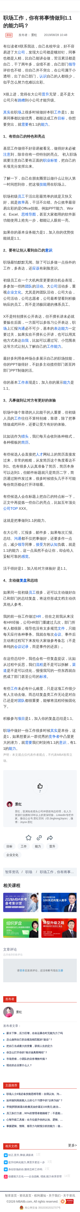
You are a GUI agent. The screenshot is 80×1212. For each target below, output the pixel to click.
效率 (21, 202)
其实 (6, 112)
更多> (72, 1145)
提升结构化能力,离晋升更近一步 (27, 1162)
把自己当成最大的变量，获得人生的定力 (29, 1046)
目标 (61, 118)
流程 (39, 665)
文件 (61, 628)
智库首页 (11, 1195)
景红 (34, 35)
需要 (25, 124)
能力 (44, 124)
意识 (48, 250)
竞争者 (54, 737)
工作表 (23, 382)
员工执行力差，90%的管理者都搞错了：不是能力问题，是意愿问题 (34, 1113)
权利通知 (40, 1195)
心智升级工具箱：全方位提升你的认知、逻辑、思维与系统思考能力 (34, 1119)
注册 (60, 970)
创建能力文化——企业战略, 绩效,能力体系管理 (35, 1176)
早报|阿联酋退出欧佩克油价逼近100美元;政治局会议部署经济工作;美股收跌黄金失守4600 (34, 1106)
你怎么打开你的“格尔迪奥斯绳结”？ (26, 1052)
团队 (28, 286)
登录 (22, 970)
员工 (21, 196)
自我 (25, 340)
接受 (39, 545)
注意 (6, 154)
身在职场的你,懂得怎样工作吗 (26, 1169)
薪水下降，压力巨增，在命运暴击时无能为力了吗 (34, 1033)
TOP (14, 509)
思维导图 (28, 214)
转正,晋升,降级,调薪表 (21, 1155)
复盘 (23, 580)
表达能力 (61, 328)
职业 (46, 160)
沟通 (21, 328)
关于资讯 (69, 1195)
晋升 (45, 94)
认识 (43, 76)
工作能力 (54, 346)
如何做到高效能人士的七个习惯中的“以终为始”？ (34, 1100)
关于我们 (55, 1195)
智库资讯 (12, 872)
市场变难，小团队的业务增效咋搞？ (26, 1058)
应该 (35, 268)
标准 (43, 677)
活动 (39, 286)
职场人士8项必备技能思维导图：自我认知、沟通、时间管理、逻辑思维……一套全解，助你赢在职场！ (34, 1094)
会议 (57, 634)
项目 (21, 719)
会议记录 (21, 647)
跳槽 (21, 100)
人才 (39, 454)
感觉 (25, 557)
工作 (57, 112)
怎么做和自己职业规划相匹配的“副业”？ (29, 1039)
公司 (21, 52)
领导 (72, 64)
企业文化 (14, 292)
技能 (43, 184)
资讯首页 (25, 1195)
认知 (54, 545)
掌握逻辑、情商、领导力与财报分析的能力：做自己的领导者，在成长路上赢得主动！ (34, 1126)
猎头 (25, 436)
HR (38, 616)
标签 (54, 160)
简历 (25, 442)
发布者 (9, 999)
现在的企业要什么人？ (19, 1065)
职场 (29, 872)
